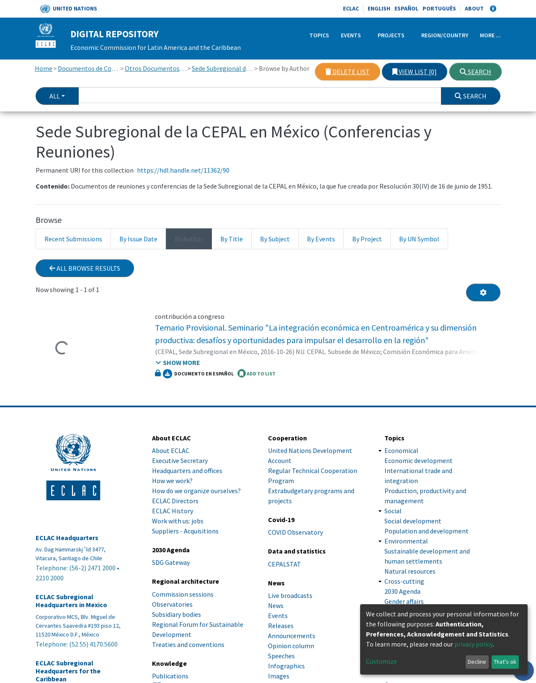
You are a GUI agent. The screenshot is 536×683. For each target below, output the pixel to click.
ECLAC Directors (175, 501)
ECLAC (351, 8)
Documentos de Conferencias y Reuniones (88, 68)
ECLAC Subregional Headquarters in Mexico (71, 601)
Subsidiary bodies (176, 614)
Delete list (347, 71)
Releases (281, 625)
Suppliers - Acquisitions (185, 531)
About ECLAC (170, 450)
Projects (391, 35)
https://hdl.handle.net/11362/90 (183, 170)
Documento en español (198, 373)
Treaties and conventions (188, 644)
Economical (401, 450)
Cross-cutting (404, 581)
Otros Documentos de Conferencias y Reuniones (155, 68)
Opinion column (291, 646)
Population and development (426, 531)
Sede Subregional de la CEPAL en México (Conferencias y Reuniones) (222, 68)
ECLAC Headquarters (67, 538)
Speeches (281, 656)
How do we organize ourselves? (196, 490)
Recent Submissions (73, 239)
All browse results (84, 268)
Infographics (286, 666)
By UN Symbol (419, 239)
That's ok (505, 661)
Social (393, 511)
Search (475, 71)
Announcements (291, 635)
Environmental (406, 541)
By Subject (275, 239)
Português (439, 8)
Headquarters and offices (187, 470)
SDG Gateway (171, 562)
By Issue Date (138, 239)
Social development (412, 521)
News (275, 605)
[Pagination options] (483, 292)
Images (278, 676)
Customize (381, 661)
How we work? (172, 480)
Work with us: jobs (178, 521)
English (379, 8)
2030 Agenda (402, 591)
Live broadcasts (290, 595)
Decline (477, 661)
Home (43, 68)
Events (351, 35)
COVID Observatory (295, 532)
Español (406, 8)
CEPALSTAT (284, 564)
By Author (189, 239)
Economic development (418, 460)
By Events (321, 239)
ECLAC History (172, 511)
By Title (231, 239)
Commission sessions (183, 594)
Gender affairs (404, 601)
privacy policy (473, 644)
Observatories (172, 604)
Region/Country (444, 35)
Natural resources (410, 571)
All (54, 96)
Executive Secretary (180, 460)
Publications (170, 676)
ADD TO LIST (256, 373)
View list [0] (414, 71)
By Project (367, 239)
